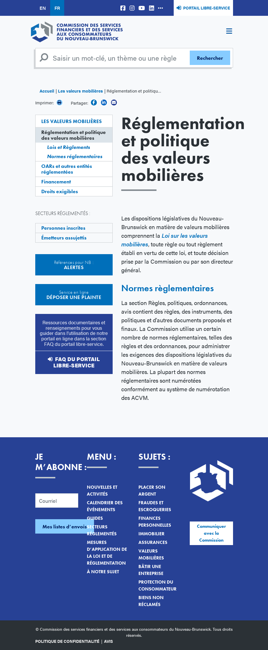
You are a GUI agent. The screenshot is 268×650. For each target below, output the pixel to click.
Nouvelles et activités (102, 490)
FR (57, 8)
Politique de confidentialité (67, 641)
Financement (56, 181)
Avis (108, 641)
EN (43, 8)
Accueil (47, 91)
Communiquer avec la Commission (211, 533)
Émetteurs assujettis (64, 237)
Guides (95, 518)
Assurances (152, 542)
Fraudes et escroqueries (154, 506)
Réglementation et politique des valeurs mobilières (73, 135)
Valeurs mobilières (151, 554)
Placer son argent (151, 490)
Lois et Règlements (68, 147)
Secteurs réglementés (102, 530)
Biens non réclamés (151, 601)
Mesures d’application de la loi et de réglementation (107, 552)
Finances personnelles (154, 521)
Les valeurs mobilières (80, 91)
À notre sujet (103, 572)
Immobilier (151, 534)
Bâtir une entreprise (150, 569)
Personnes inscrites (63, 228)
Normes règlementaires (167, 288)
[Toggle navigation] (229, 32)
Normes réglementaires (74, 156)
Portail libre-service (206, 8)
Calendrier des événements (105, 506)
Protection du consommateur (157, 585)
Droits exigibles (59, 191)
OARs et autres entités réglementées (66, 169)
